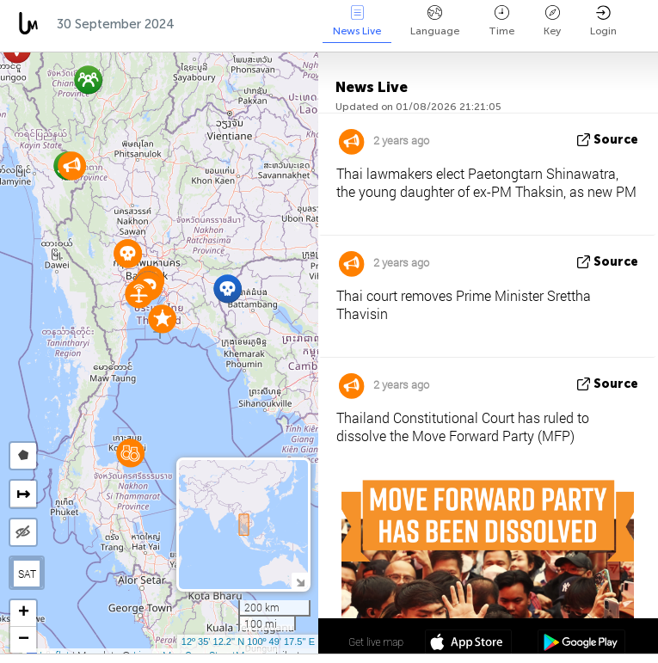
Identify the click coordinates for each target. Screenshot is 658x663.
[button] (130, 453)
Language (434, 21)
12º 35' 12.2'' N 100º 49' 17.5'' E (248, 641)
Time (501, 21)
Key (552, 21)
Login (603, 21)
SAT (27, 573)
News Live (357, 21)
